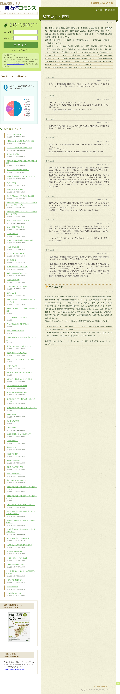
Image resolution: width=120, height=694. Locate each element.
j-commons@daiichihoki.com (15, 64)
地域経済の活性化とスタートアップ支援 (20, 177)
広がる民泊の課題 (12, 422)
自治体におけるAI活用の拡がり (17, 222)
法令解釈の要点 (16, 235)
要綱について (16, 294)
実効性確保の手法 (16, 462)
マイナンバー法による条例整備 (18, 539)
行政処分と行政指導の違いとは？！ (19, 546)
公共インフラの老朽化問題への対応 (19, 149)
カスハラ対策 (16, 184)
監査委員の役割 (16, 455)
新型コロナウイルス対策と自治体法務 (20, 361)
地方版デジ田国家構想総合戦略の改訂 (20, 241)
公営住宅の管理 (16, 367)
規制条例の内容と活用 (16, 468)
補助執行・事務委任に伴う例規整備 (19, 374)
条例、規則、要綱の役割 (16, 228)
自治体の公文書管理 (16, 136)
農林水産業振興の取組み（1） (17, 274)
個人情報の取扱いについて (103, 687)
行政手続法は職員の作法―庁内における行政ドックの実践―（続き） (21, 205)
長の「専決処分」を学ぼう (16, 481)
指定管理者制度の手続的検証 (16, 393)
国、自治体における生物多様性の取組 (20, 197)
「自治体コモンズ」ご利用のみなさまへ (15, 76)
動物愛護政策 (16, 261)
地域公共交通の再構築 (16, 191)
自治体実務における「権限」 (16, 287)
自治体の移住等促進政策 (16, 255)
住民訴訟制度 (16, 429)
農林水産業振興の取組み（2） (17, 268)
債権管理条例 (16, 415)
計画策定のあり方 (16, 281)
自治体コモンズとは (103, 3)
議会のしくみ (16, 448)
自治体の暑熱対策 (16, 155)
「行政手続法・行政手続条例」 (17, 559)
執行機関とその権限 (16, 594)
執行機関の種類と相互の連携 (16, 387)
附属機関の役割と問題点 (16, 553)
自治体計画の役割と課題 (15, 332)
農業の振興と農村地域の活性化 (17, 171)
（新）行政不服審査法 (16, 581)
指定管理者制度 (16, 588)
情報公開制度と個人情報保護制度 (18, 435)
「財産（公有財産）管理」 (16, 566)
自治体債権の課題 (16, 475)
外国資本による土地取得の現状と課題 (20, 142)
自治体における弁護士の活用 (16, 354)
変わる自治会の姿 (16, 248)
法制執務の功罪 (16, 442)
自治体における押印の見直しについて (20, 347)
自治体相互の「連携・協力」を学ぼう (20, 506)
